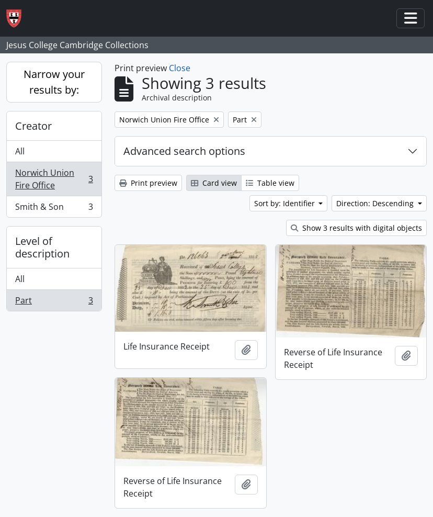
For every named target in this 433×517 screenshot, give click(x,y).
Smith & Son (54, 208)
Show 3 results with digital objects (356, 228)
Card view (214, 183)
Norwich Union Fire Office (54, 179)
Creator (33, 126)
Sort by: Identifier (285, 203)
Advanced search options (184, 151)
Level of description (42, 247)
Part (54, 302)
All (20, 151)
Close (179, 68)
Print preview (148, 183)
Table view (270, 183)
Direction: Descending (376, 203)
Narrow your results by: (54, 82)
